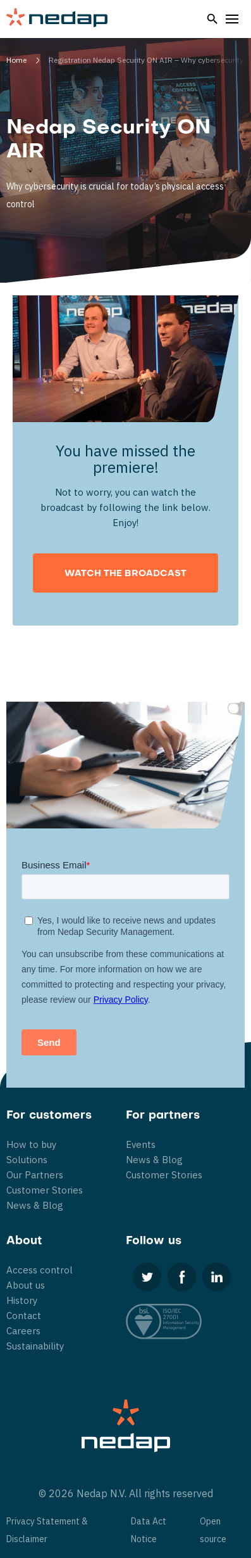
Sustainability (35, 1346)
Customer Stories (44, 1190)
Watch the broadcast (125, 574)
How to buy (31, 1144)
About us (25, 1285)
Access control (39, 1270)
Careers (23, 1331)
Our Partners (34, 1175)
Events (141, 1144)
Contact (23, 1316)
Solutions (26, 1160)
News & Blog (34, 1205)
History (21, 1300)
